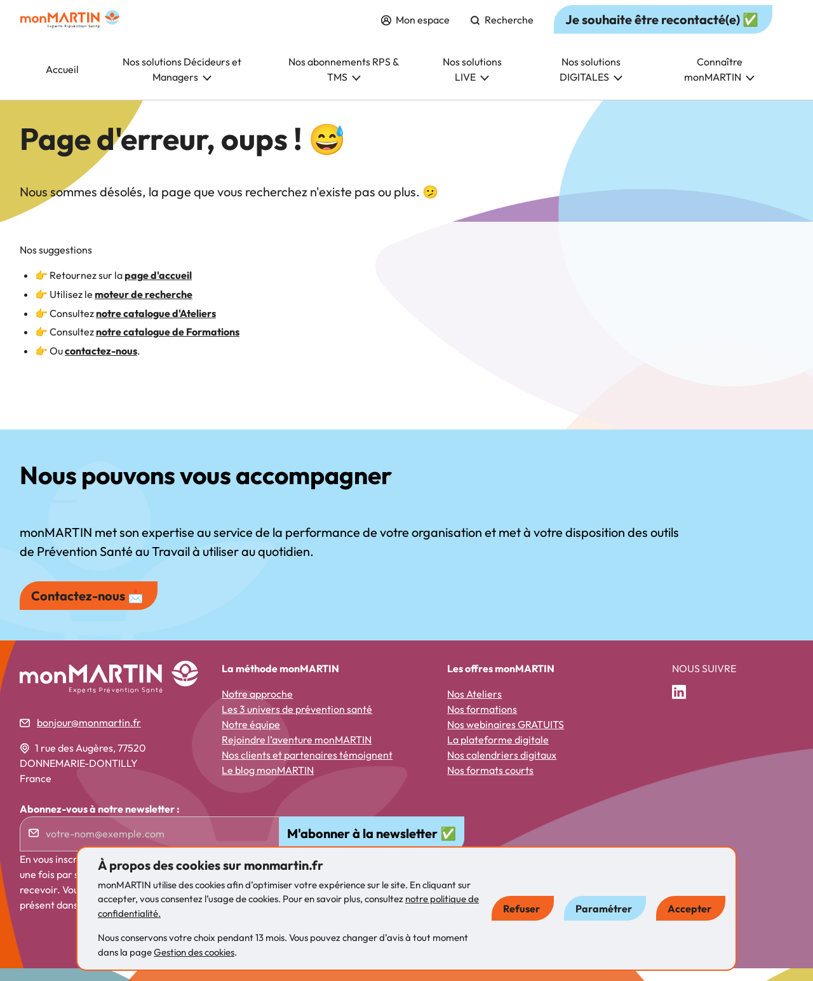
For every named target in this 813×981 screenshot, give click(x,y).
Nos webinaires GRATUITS (505, 737)
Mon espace (415, 32)
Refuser (521, 908)
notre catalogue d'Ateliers (156, 326)
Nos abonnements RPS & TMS (344, 82)
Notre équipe (251, 737)
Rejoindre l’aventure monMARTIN (297, 752)
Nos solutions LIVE (472, 82)
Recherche (502, 32)
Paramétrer (603, 908)
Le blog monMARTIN (268, 782)
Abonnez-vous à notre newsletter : (100, 821)
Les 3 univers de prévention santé (297, 721)
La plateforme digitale (498, 752)
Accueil (62, 82)
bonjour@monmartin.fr (89, 735)
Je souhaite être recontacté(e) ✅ (661, 32)
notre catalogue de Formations (167, 344)
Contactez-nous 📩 (87, 608)
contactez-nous (101, 363)
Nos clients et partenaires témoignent (307, 767)
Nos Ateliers (474, 706)
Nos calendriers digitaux (501, 767)
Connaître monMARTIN (719, 82)
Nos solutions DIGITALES (591, 82)
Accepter (689, 908)
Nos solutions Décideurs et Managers (182, 82)
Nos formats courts (490, 782)
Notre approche (257, 706)
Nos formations (482, 721)
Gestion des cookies (194, 952)
